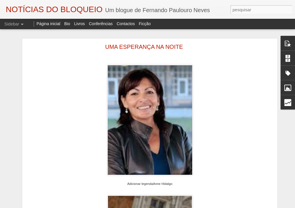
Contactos (126, 23)
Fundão (224, 201)
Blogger (193, 205)
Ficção (145, 23)
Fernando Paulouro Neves (204, 193)
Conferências (101, 23)
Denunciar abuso (213, 205)
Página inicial (48, 23)
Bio (67, 23)
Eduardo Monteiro (199, 201)
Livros (79, 23)
